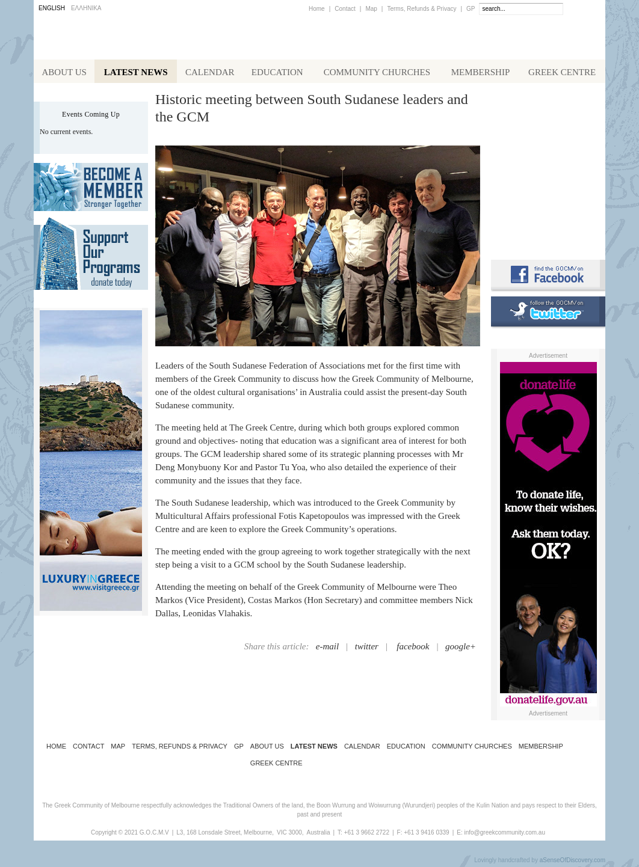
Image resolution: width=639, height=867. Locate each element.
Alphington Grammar (548, 117)
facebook (413, 649)
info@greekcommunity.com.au (504, 835)
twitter (366, 649)
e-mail (327, 649)
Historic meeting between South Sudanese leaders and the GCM (311, 110)
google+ (460, 649)
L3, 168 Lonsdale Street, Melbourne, (225, 835)
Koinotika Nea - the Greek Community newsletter (548, 168)
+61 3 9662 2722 (366, 835)
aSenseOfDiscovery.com (572, 862)
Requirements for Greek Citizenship (548, 224)
